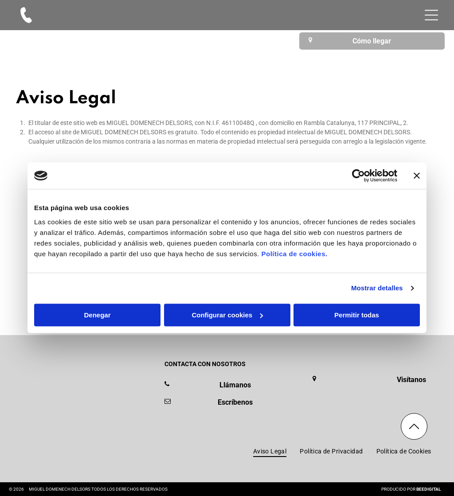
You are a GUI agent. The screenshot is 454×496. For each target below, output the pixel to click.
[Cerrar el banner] (417, 176)
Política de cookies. (294, 254)
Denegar (97, 315)
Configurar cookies (227, 315)
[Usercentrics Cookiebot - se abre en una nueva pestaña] (358, 176)
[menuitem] (270, 451)
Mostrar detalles (377, 288)
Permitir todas (356, 315)
